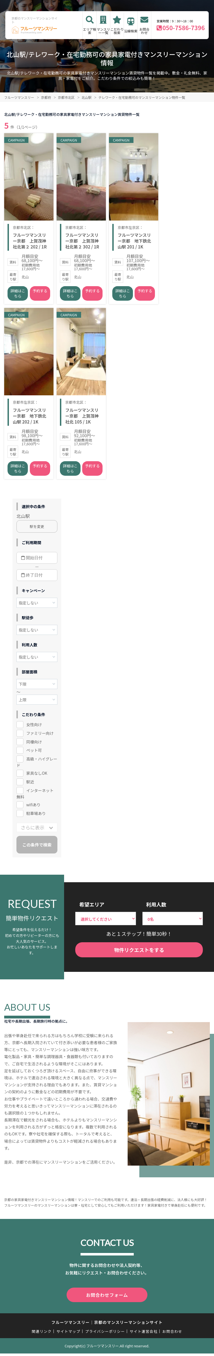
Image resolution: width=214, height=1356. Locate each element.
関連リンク (42, 1334)
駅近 (30, 785)
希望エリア (91, 908)
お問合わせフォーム (107, 1298)
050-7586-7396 (183, 27)
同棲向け (34, 745)
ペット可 (34, 754)
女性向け (34, 728)
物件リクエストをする (139, 953)
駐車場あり (36, 817)
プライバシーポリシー (105, 1334)
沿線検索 (130, 30)
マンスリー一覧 (103, 31)
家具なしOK (36, 777)
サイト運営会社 (143, 1334)
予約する (40, 292)
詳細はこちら (18, 295)
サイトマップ (69, 1334)
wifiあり (33, 808)
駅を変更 (37, 530)
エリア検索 (89, 31)
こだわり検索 (117, 31)
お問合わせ (144, 31)
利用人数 (156, 908)
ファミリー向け (40, 737)
